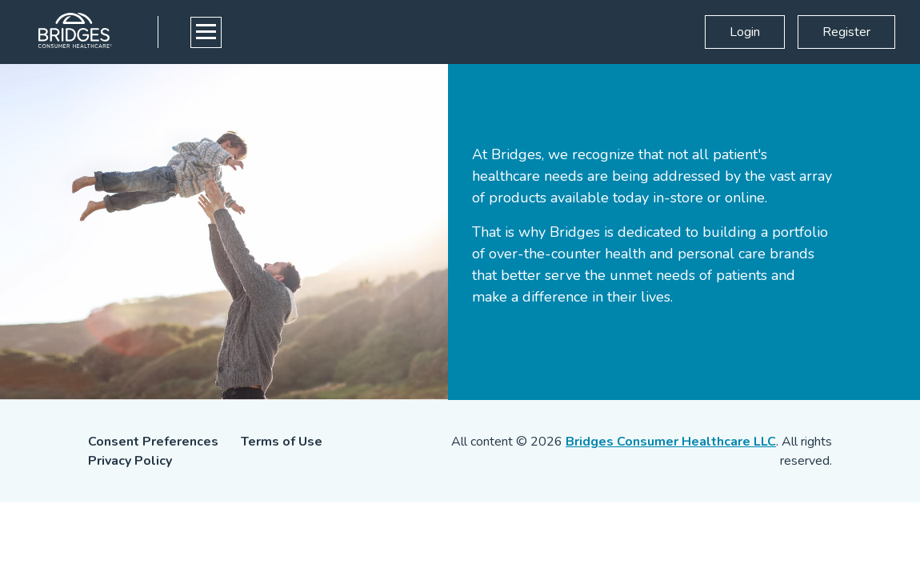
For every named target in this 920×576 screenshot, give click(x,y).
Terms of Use (281, 441)
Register (846, 32)
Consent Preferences (153, 441)
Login (745, 32)
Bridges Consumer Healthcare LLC (671, 441)
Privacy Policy (130, 461)
